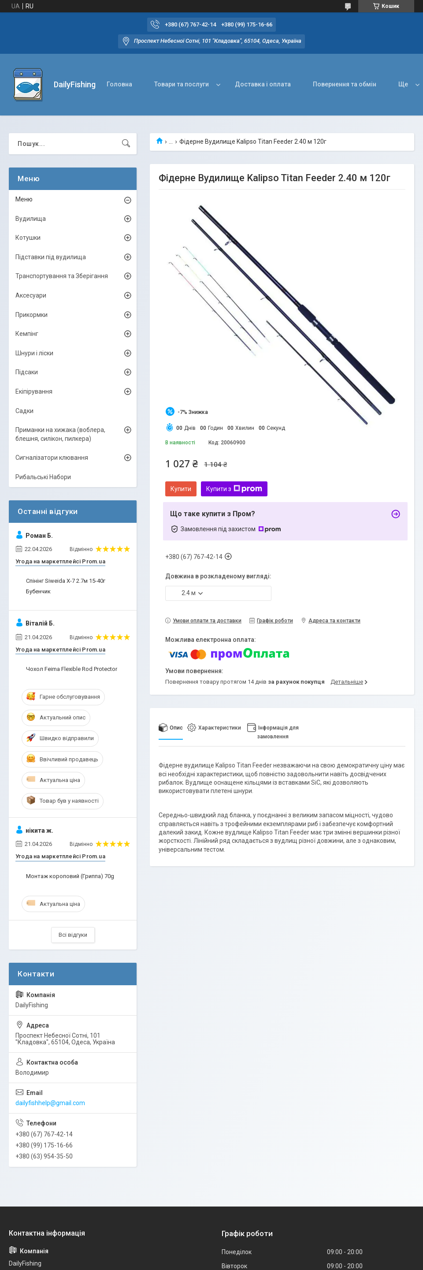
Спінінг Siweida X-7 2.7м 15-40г (65, 580)
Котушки (28, 237)
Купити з (234, 489)
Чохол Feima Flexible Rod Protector (71, 669)
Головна (119, 84)
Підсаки (26, 372)
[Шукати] (126, 143)
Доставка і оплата (263, 84)
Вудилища (30, 218)
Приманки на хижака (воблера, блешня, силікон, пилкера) (60, 434)
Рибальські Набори (43, 476)
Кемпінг (26, 333)
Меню (24, 199)
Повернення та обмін (344, 84)
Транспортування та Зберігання (61, 275)
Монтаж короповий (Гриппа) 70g (70, 876)
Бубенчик (38, 591)
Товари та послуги (181, 84)
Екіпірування (33, 391)
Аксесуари (30, 295)
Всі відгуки (73, 934)
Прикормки (31, 314)
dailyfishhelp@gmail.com (50, 1102)
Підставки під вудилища (50, 257)
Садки (24, 410)
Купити (181, 488)
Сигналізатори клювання (51, 457)
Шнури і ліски (34, 353)
